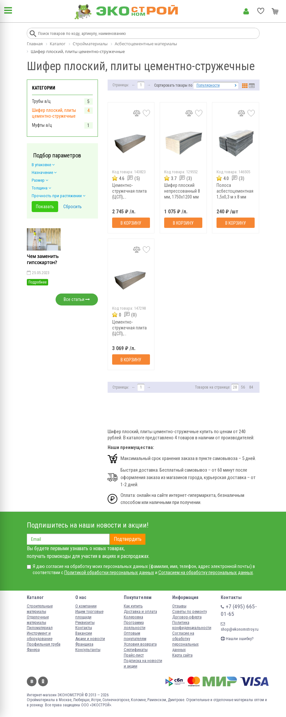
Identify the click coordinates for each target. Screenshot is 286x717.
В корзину (131, 223)
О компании (86, 606)
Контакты (83, 627)
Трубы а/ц (41, 101)
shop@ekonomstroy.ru (240, 627)
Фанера (33, 649)
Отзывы (179, 606)
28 (235, 387)
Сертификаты (136, 649)
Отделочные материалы (38, 620)
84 (251, 387)
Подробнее (37, 282)
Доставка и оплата (140, 611)
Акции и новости (90, 638)
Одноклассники (43, 681)
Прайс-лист (134, 655)
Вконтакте (32, 681)
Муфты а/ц (42, 125)
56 (243, 387)
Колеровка (133, 617)
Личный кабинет (246, 11)
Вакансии (83, 633)
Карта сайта (182, 655)
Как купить (133, 606)
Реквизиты (85, 622)
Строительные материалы (40, 609)
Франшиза (84, 644)
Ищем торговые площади (89, 614)
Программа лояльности (134, 625)
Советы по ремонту (189, 611)
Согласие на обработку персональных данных (185, 641)
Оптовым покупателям (135, 636)
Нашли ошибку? (237, 638)
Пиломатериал (40, 627)
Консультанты (88, 649)
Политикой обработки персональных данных (109, 572)
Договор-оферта (187, 617)
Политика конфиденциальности (191, 625)
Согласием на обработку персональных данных (205, 572)
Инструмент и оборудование (39, 636)
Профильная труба (43, 644)
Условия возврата (140, 644)
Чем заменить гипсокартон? (42, 259)
